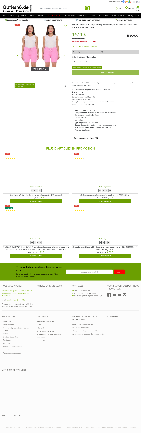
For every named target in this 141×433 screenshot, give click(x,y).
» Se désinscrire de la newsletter (49, 334)
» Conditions (6, 340)
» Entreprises (6, 321)
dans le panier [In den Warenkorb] (106, 72)
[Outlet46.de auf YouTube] (114, 295)
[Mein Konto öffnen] (129, 8)
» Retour (40, 325)
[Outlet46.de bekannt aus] (108, 340)
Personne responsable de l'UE (86, 138)
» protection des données (11, 350)
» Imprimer (6, 343)
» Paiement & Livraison (45, 321)
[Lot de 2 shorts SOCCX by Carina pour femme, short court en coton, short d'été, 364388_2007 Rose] (41, 56)
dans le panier (36, 201)
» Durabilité (41, 341)
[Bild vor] (64, 56)
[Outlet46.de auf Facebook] (109, 295)
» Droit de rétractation (10, 337)
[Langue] (138, 2)
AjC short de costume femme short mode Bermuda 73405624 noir (105, 195)
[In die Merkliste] (65, 25)
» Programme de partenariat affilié (85, 331)
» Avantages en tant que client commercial (88, 334)
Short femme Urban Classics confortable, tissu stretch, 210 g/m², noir (36, 195)
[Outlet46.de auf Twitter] (119, 295)
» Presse (5, 333)
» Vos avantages (8, 325)
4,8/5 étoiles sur (120, 1)
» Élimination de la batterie (12, 346)
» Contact (40, 328)
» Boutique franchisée (80, 328)
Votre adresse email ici (89, 272)
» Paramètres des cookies (11, 353)
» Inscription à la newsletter (47, 331)
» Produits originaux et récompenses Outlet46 (15, 329)
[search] (87, 8)
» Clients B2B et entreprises (82, 324)
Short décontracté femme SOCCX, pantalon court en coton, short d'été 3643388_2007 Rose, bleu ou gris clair (104, 248)
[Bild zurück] (17, 56)
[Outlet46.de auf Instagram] (124, 295)
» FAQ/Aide (41, 337)
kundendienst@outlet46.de (17, 300)
